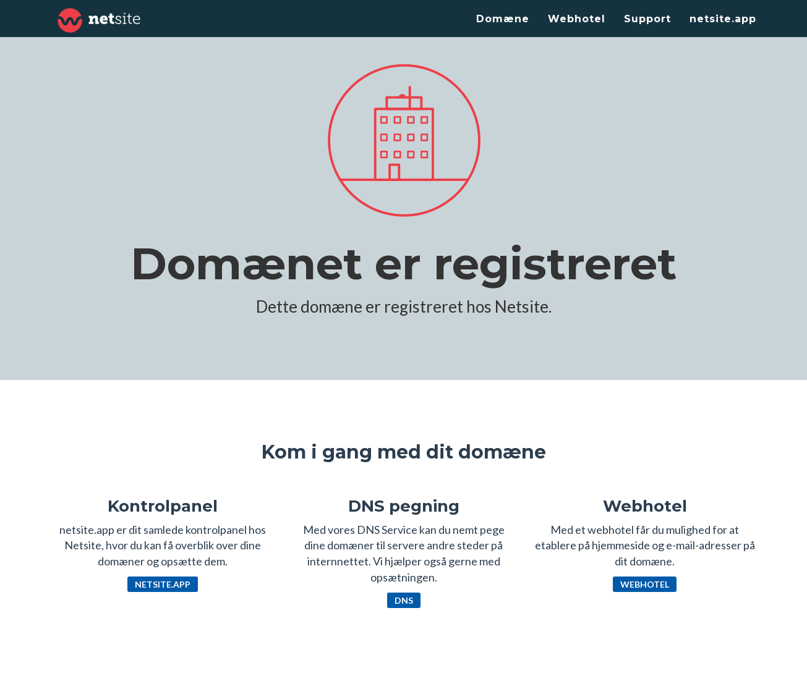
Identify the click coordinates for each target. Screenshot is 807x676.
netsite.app (723, 19)
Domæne (502, 19)
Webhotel (576, 19)
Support (647, 19)
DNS (404, 600)
